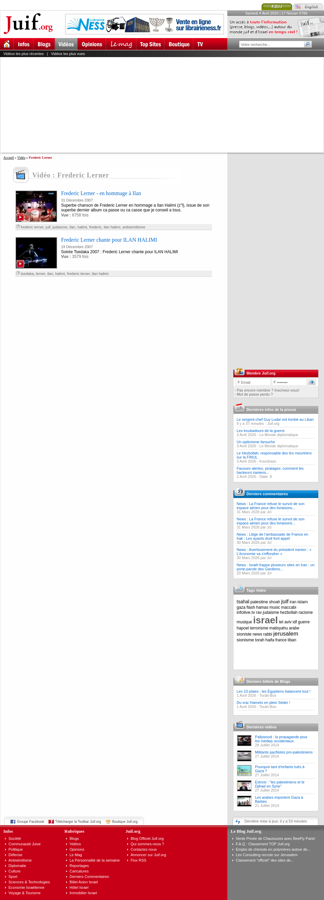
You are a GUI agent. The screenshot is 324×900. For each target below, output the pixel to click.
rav (259, 612)
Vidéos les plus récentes (23, 54)
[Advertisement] (151, 104)
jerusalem (285, 633)
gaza (241, 607)
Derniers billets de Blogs (268, 681)
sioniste (244, 634)
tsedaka (27, 274)
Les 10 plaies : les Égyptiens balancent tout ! (274, 691)
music (274, 607)
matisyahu (278, 628)
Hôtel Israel (79, 887)
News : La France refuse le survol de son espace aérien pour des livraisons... (271, 506)
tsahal (243, 601)
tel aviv (285, 622)
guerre (304, 622)
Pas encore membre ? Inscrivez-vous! (268, 390)
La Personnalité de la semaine (95, 860)
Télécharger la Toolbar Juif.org (78, 822)
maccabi (289, 607)
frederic (95, 227)
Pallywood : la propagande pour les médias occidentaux (281, 739)
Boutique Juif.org (125, 822)
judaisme (60, 227)
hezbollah (289, 612)
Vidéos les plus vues (68, 54)
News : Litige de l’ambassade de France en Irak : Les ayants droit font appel (272, 536)
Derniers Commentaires (89, 877)
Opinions (77, 849)
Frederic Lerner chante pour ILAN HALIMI (109, 240)
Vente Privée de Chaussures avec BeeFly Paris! (275, 838)
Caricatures (79, 871)
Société (14, 838)
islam (303, 601)
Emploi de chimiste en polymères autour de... (273, 849)
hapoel (243, 628)
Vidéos (75, 844)
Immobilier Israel (83, 893)
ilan (72, 227)
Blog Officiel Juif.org (147, 838)
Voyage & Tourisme (24, 893)
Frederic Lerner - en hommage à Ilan (101, 193)
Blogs (74, 838)
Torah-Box (267, 695)
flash (251, 607)
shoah (274, 602)
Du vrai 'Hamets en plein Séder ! (263, 702)
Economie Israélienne (26, 887)
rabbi (267, 634)
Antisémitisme (20, 860)
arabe (294, 628)
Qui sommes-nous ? (147, 844)
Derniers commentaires (267, 494)
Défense (15, 855)
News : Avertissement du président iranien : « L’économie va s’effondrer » (274, 552)
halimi (82, 227)
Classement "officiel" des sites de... (265, 860)
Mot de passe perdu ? (255, 394)
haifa (269, 640)
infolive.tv (246, 612)
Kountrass (268, 461)
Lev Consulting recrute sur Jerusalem (267, 855)
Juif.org (273, 423)
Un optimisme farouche (256, 442)
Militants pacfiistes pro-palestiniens (284, 752)
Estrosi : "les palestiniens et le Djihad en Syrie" (280, 784)
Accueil (8, 157)
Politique (15, 849)
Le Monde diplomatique (279, 435)
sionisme (245, 639)
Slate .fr (266, 476)
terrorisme (259, 628)
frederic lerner (32, 227)
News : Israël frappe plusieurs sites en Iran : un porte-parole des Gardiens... (276, 567)
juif (47, 227)
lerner (40, 274)
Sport (12, 877)
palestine (259, 601)
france (280, 640)
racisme (306, 612)
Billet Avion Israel (84, 882)
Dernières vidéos (262, 727)
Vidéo (21, 157)
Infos (8, 831)
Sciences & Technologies (29, 882)
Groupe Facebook (30, 822)
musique (244, 622)
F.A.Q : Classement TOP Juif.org (263, 844)
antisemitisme (133, 227)
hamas (262, 607)
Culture (14, 871)
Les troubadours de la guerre (261, 431)
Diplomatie (17, 866)
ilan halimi (112, 227)
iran (293, 602)
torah (259, 640)
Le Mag (76, 855)
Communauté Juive (24, 844)
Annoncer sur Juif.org (148, 855)
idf (295, 622)
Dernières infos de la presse (272, 410)
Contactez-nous (144, 849)
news (257, 634)
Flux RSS (138, 860)
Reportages (79, 866)
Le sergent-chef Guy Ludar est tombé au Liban (275, 419)
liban (292, 640)
